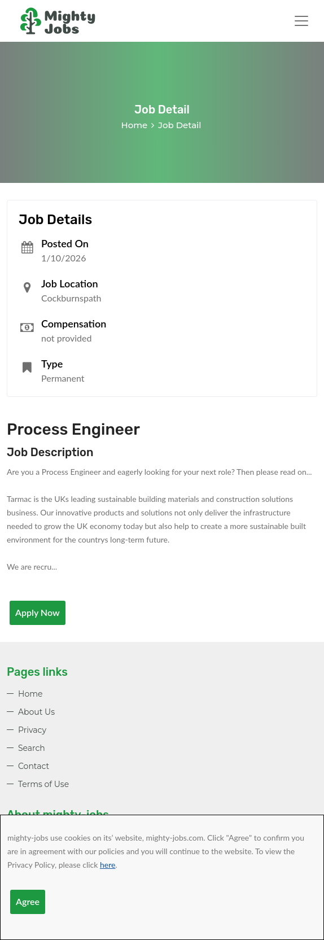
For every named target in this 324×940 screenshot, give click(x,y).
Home (134, 125)
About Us (36, 712)
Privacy (32, 730)
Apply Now (37, 612)
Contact (33, 766)
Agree (28, 901)
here (107, 864)
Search (31, 748)
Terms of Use (43, 784)
